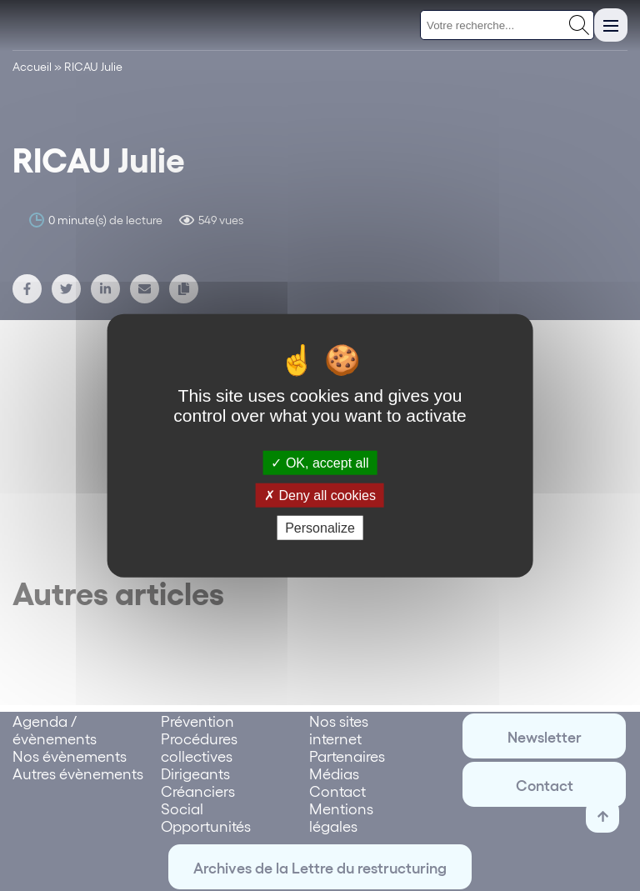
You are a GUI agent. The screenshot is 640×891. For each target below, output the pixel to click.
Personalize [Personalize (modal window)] (320, 528)
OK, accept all (319, 462)
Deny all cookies (320, 495)
